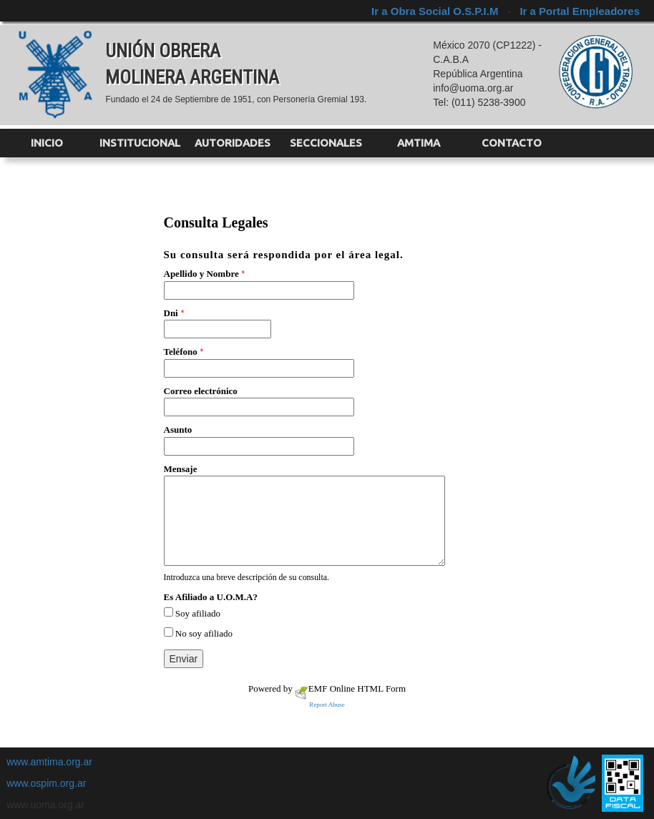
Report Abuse (327, 704)
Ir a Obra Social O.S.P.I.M (436, 11)
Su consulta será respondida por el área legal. (284, 254)
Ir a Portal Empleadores (579, 11)
